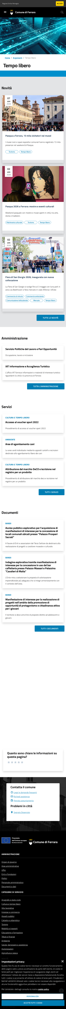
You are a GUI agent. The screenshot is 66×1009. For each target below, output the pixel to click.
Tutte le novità (50, 317)
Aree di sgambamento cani (19, 444)
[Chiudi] (62, 960)
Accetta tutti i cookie (33, 1002)
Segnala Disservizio (20, 812)
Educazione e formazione (12, 932)
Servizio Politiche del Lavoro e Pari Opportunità (31, 349)
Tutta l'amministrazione (45, 386)
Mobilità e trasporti (10, 928)
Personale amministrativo (12, 882)
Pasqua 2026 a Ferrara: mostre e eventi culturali (29, 206)
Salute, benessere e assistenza (15, 944)
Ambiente (6, 940)
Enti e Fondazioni (9, 874)
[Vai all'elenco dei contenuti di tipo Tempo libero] (25, 151)
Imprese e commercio (11, 912)
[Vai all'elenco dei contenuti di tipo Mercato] (36, 300)
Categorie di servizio (12, 892)
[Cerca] (62, 12)
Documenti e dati (9, 886)
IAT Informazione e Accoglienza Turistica (27, 366)
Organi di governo (9, 862)
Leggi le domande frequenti (24, 792)
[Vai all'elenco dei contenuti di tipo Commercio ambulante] (35, 296)
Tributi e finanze (8, 936)
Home (7, 57)
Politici (4, 878)
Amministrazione (11, 854)
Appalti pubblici (8, 916)
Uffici (4, 870)
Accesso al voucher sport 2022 (22, 422)
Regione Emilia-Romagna (10, 3)
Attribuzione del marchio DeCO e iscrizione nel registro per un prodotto (30, 470)
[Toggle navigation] (5, 12)
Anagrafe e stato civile (11, 899)
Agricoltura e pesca (10, 953)
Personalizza (33, 996)
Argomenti (17, 57)
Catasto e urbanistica (11, 920)
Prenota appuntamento (22, 800)
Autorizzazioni (7, 948)
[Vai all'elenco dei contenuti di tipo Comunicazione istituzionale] (17, 300)
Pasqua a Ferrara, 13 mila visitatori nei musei (28, 135)
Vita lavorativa (8, 908)
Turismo (5, 924)
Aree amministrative (10, 866)
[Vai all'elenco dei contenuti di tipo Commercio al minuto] (14, 296)
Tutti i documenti (49, 628)
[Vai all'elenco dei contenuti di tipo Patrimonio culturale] (14, 222)
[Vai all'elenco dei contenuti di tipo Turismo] (11, 151)
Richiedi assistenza (20, 796)
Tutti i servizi (51, 492)
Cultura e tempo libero (11, 903)
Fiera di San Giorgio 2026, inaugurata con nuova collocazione (29, 279)
